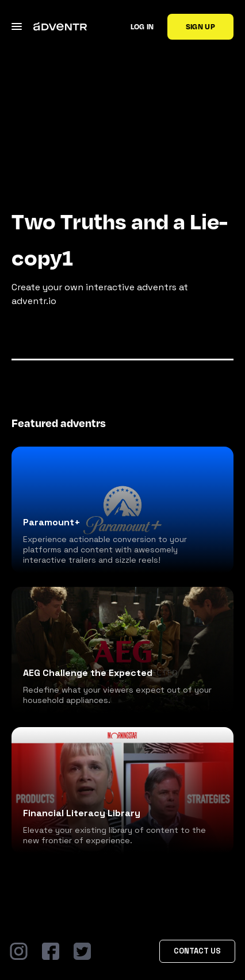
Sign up (200, 26)
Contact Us (197, 951)
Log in (142, 26)
